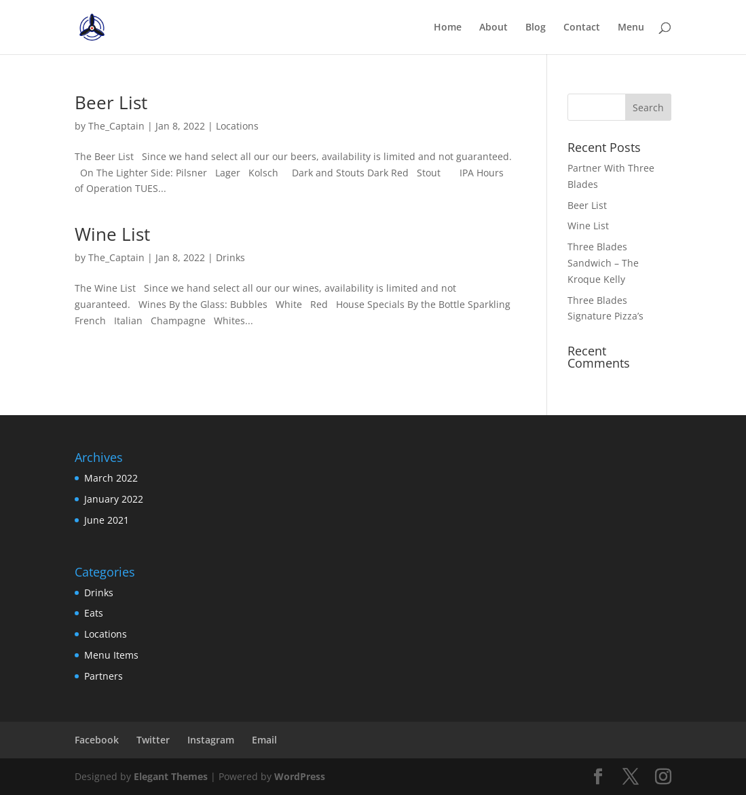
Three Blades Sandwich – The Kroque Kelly (603, 263)
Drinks (230, 257)
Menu (631, 27)
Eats (93, 612)
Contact (581, 27)
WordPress (299, 776)
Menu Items (111, 654)
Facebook (97, 739)
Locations (237, 125)
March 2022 (111, 477)
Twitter (153, 739)
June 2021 (106, 519)
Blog (535, 27)
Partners (103, 676)
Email (264, 739)
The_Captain (116, 125)
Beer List (111, 102)
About (493, 27)
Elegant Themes (171, 776)
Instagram (210, 739)
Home (448, 27)
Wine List (112, 234)
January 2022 (113, 498)
